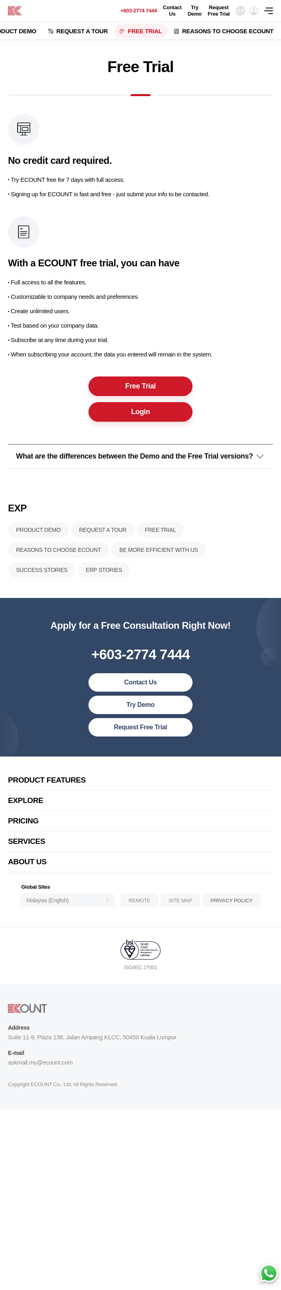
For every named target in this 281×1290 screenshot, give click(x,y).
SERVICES (26, 848)
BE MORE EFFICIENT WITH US (158, 556)
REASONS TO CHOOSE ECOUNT (227, 31)
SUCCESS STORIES (42, 577)
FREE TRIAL (145, 31)
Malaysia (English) (47, 907)
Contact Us (172, 10)
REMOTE (139, 907)
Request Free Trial (219, 10)
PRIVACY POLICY (232, 907)
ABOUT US (27, 869)
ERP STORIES (104, 577)
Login (140, 414)
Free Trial (140, 388)
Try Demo (195, 10)
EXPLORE (25, 807)
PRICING (23, 828)
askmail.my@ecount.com (40, 1069)
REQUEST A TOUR (82, 31)
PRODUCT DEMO (38, 536)
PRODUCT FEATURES (47, 787)
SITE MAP (180, 907)
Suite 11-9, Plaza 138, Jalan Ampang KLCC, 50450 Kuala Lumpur (92, 1044)
